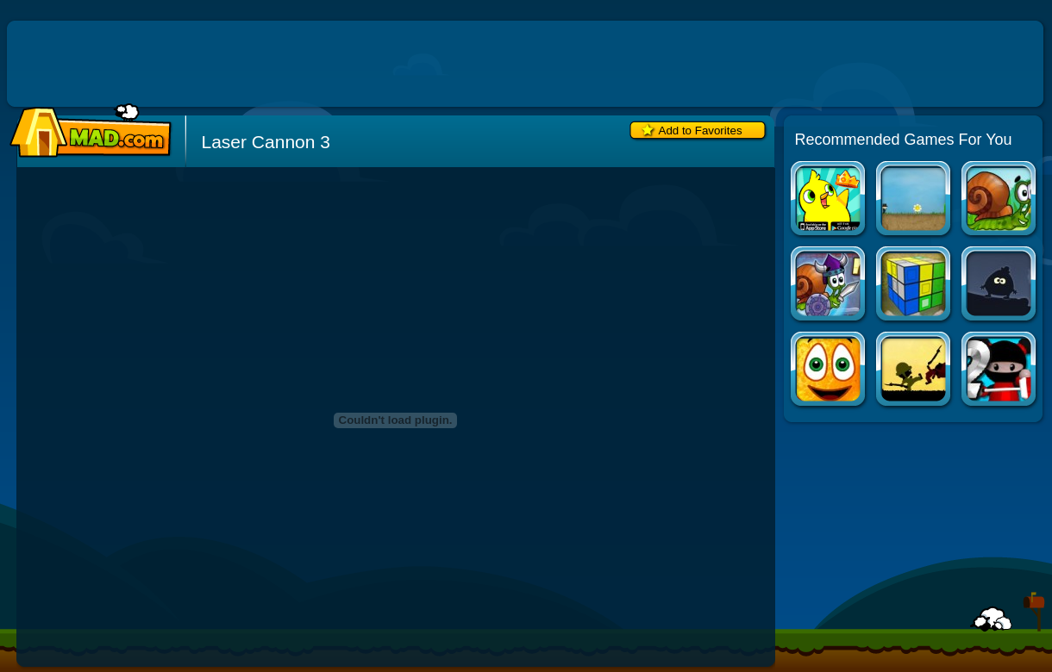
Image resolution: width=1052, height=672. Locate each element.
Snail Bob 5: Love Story (1000, 200)
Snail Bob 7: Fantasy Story (829, 285)
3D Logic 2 (914, 285)
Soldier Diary (914, 371)
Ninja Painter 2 (1000, 371)
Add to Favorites (700, 130)
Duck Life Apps (829, 200)
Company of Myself (914, 200)
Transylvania (1000, 285)
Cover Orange (829, 371)
